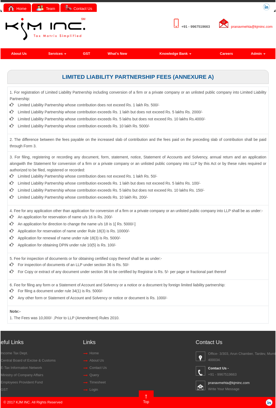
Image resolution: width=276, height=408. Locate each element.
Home (17, 8)
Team (45, 8)
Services (57, 54)
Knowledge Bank (175, 54)
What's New (117, 54)
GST (86, 54)
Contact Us (78, 8)
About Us (19, 54)
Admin (258, 54)
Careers (226, 54)
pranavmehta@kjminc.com (251, 27)
